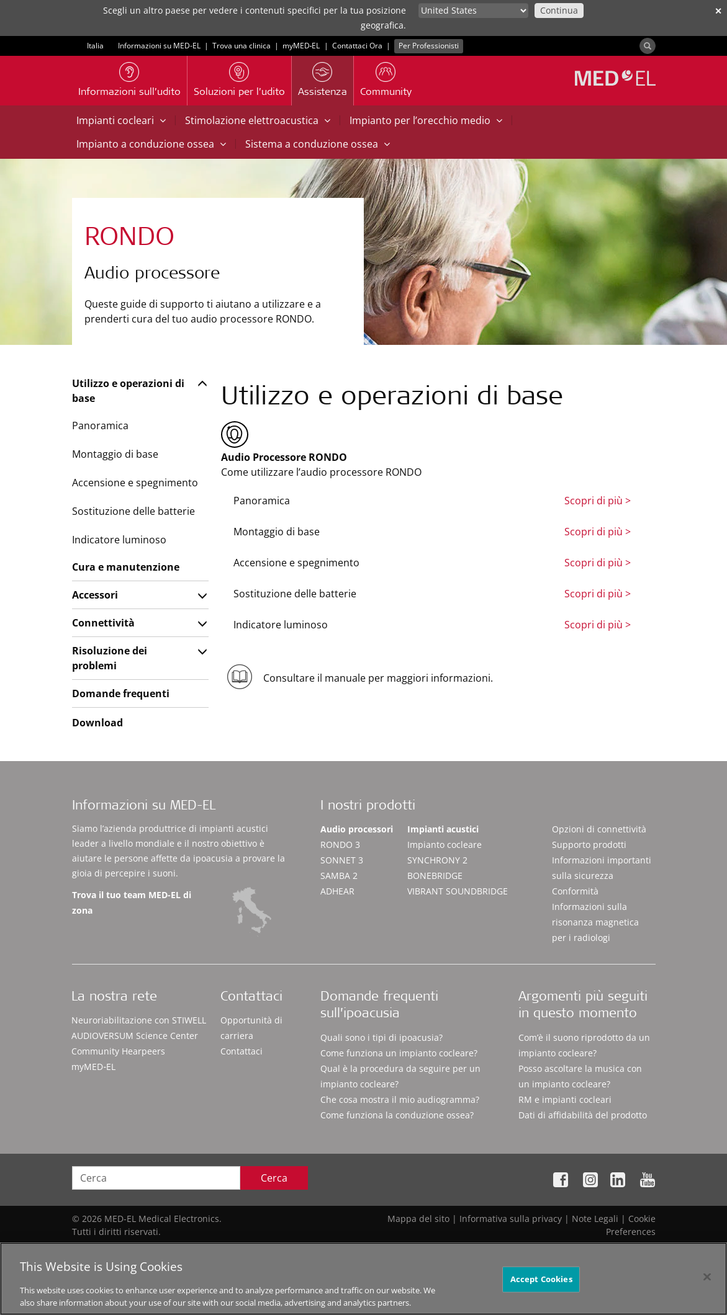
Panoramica (100, 425)
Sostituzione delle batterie (133, 511)
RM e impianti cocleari (565, 1099)
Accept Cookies (541, 1285)
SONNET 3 (341, 860)
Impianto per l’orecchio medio (426, 120)
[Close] (707, 1283)
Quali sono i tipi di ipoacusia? (381, 1037)
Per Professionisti (429, 45)
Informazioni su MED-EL (159, 45)
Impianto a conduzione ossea (151, 144)
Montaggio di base (115, 454)
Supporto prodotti (589, 844)
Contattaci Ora (357, 45)
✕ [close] (718, 11)
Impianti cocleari (121, 120)
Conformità (575, 891)
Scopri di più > (597, 500)
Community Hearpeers (118, 1051)
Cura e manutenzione (125, 567)
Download (97, 722)
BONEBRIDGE (435, 875)
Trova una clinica (241, 45)
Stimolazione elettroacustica (257, 120)
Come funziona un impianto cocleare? (398, 1053)
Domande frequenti (120, 693)
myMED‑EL (301, 45)
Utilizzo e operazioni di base (128, 391)
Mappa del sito (418, 1218)
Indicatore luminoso (119, 539)
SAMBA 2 (339, 875)
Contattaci (241, 1051)
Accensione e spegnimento (135, 482)
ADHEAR (337, 891)
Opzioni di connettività (599, 829)
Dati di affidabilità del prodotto (582, 1115)
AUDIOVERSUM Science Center (134, 1035)
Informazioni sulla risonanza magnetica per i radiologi (595, 922)
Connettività (103, 623)
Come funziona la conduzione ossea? (397, 1115)
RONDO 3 (340, 844)
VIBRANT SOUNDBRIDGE (457, 891)
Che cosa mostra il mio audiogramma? (399, 1099)
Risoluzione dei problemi (109, 658)
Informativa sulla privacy (510, 1218)
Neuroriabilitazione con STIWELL (138, 1020)
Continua (559, 10)
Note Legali (595, 1218)
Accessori (95, 595)
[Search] (647, 46)
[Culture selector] (473, 10)
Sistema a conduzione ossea (317, 144)
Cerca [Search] (274, 1178)
